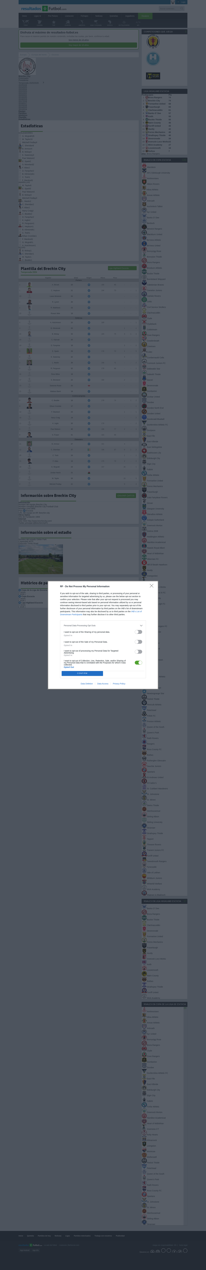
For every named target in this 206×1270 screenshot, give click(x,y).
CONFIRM (82, 673)
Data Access (102, 684)
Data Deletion (87, 684)
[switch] (138, 632)
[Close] (152, 586)
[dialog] (103, 635)
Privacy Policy (119, 684)
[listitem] (103, 625)
